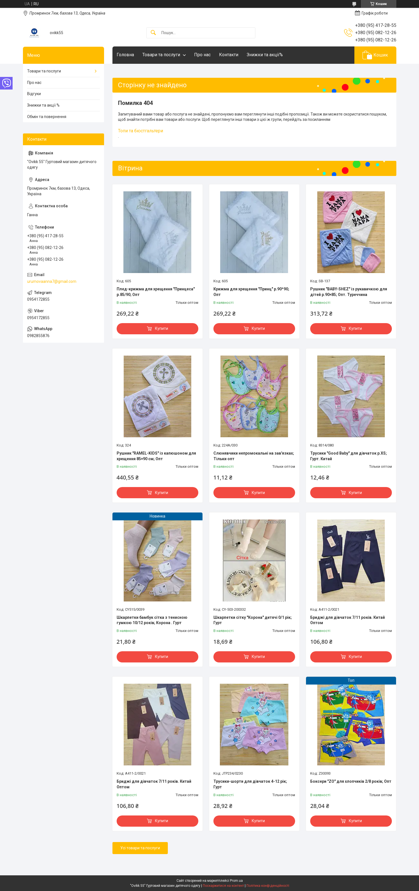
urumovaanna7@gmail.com (51, 281)
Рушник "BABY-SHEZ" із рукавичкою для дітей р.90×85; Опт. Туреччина (348, 292)
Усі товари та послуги (140, 848)
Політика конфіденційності (267, 886)
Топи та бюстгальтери (140, 130)
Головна (125, 54)
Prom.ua (236, 881)
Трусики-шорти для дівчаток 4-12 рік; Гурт (250, 784)
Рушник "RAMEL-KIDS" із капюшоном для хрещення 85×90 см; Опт (156, 456)
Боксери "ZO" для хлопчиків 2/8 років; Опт (350, 781)
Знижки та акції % (43, 105)
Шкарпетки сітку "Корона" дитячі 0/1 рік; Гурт (252, 620)
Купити (161, 328)
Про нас (202, 54)
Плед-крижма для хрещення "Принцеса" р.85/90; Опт (156, 292)
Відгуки (34, 93)
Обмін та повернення (46, 116)
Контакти (228, 54)
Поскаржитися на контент (223, 886)
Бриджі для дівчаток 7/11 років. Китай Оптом (347, 620)
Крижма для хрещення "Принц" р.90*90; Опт (251, 292)
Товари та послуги (161, 54)
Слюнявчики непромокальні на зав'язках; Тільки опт (253, 456)
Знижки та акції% (265, 54)
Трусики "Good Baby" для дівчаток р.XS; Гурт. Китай (348, 456)
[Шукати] (153, 33)
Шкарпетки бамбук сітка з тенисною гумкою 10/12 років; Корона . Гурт (152, 620)
